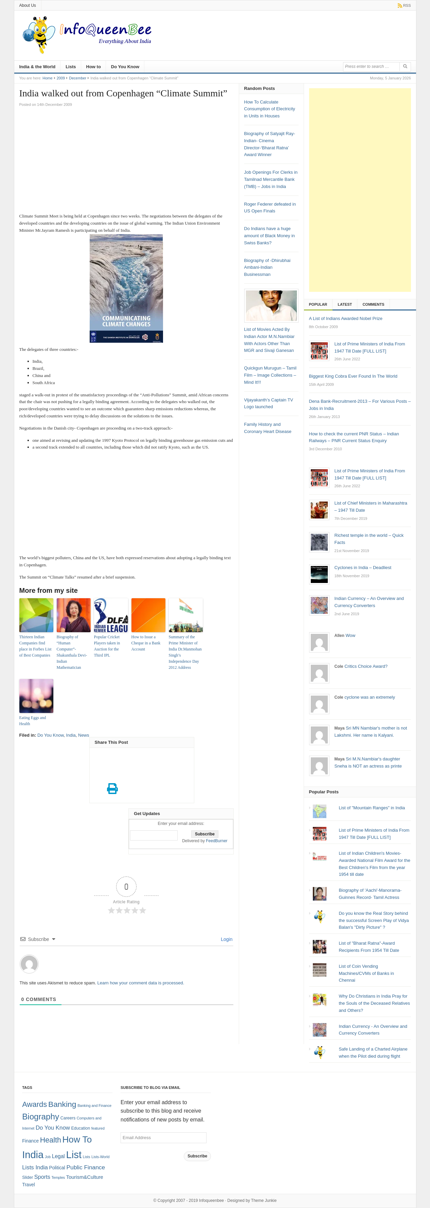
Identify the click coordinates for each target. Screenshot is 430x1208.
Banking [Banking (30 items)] (62, 1104)
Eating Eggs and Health (32, 720)
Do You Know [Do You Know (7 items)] (53, 1128)
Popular (318, 304)
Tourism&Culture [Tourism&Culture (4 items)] (84, 1177)
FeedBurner (216, 840)
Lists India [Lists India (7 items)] (35, 1167)
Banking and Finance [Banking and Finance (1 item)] (94, 1105)
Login (225, 939)
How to (93, 66)
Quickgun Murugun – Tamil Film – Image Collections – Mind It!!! (270, 375)
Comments (373, 304)
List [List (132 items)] (74, 1154)
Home (47, 78)
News (83, 735)
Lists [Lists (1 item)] (86, 1157)
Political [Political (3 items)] (57, 1167)
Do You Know (125, 66)
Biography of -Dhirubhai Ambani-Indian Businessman (267, 267)
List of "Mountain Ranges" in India (372, 807)
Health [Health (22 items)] (50, 1140)
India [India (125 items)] (32, 1154)
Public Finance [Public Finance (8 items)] (85, 1167)
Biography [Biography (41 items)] (40, 1116)
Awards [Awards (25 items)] (34, 1104)
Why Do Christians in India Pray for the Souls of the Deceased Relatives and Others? (374, 1003)
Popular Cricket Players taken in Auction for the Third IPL (107, 646)
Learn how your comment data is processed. (140, 982)
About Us (27, 5)
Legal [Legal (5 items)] (58, 1156)
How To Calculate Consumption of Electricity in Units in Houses (269, 109)
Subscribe (197, 1156)
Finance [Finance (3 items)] (30, 1141)
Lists (71, 66)
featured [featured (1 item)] (98, 1128)
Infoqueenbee (211, 1200)
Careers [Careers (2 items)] (67, 1118)
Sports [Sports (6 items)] (42, 1177)
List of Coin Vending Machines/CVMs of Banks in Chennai (366, 973)
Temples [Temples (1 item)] (58, 1177)
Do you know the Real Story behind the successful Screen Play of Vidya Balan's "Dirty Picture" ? (374, 920)
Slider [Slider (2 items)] (27, 1177)
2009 (61, 78)
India (71, 735)
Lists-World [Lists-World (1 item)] (100, 1157)
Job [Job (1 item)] (48, 1157)
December (77, 78)
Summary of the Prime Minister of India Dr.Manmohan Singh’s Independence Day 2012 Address (185, 652)
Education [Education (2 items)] (80, 1128)
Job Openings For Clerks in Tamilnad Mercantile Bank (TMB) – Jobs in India (271, 179)
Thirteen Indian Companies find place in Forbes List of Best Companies (35, 646)
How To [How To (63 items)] (77, 1139)
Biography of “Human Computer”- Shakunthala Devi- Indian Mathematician (72, 652)
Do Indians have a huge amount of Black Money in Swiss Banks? (269, 235)
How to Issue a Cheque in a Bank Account (146, 643)
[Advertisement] (126, 161)
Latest (345, 304)
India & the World (37, 66)
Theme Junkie (263, 1200)
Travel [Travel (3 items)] (28, 1184)
